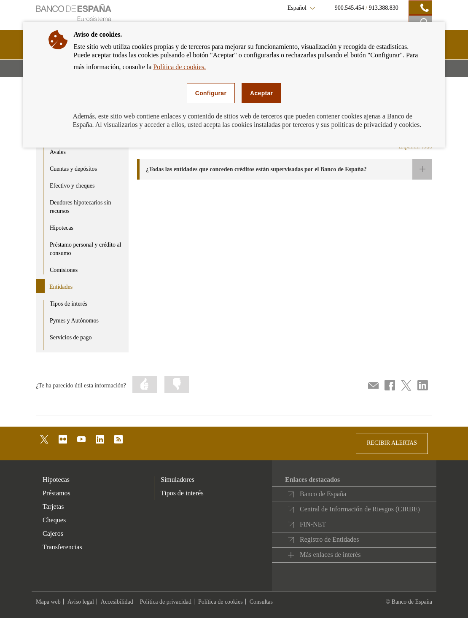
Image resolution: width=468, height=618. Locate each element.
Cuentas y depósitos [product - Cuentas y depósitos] (73, 169)
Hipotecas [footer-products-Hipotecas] (56, 479)
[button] (284, 169)
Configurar (210, 93)
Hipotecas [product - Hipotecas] (61, 228)
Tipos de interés (182, 493)
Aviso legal (80, 602)
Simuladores (177, 479)
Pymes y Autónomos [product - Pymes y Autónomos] (74, 320)
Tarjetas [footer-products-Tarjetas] (53, 506)
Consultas (261, 602)
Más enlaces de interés (330, 554)
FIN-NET (313, 524)
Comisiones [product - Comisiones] (64, 270)
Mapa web (48, 602)
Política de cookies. (179, 66)
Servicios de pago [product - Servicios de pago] (71, 337)
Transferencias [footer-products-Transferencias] (62, 547)
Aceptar (261, 93)
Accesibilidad (117, 602)
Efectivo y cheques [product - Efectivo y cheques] (72, 186)
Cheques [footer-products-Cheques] (54, 520)
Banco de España (323, 493)
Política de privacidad (165, 602)
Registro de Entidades (329, 539)
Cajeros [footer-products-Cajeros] (53, 533)
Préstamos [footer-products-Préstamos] (56, 493)
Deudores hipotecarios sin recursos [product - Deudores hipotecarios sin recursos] (80, 206)
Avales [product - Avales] (58, 152)
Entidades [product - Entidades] (61, 287)
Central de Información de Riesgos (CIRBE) (360, 509)
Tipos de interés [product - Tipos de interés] (68, 304)
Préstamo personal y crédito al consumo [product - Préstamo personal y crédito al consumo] (85, 249)
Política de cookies (220, 602)
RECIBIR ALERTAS (392, 443)
